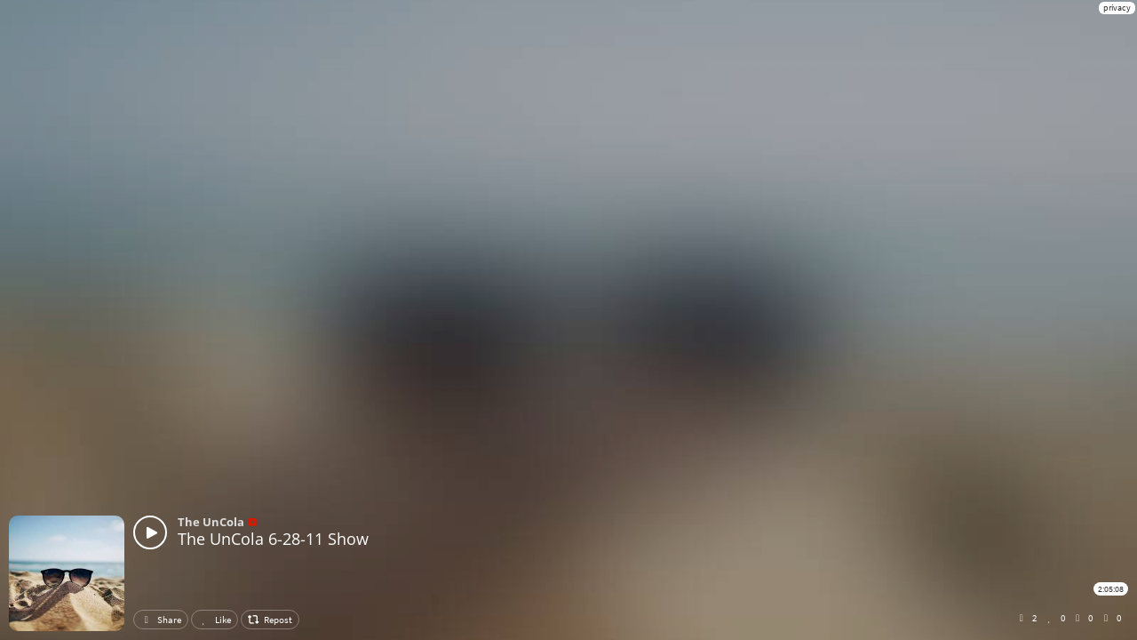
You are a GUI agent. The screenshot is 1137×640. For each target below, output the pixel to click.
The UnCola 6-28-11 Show (273, 538)
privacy (1117, 7)
